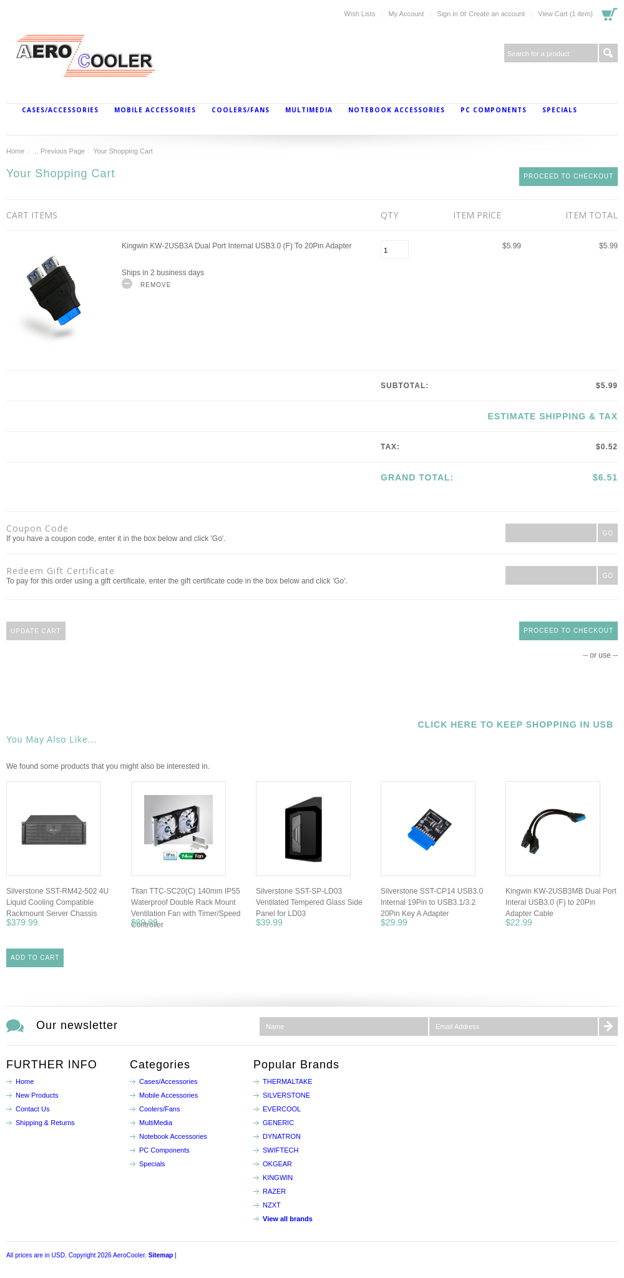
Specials (559, 109)
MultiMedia (309, 109)
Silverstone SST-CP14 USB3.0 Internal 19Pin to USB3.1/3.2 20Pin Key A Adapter (432, 902)
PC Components (494, 109)
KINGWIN (278, 1177)
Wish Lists (359, 13)
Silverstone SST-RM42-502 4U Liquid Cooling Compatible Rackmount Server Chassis (57, 902)
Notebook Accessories (396, 109)
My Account (406, 13)
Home (15, 151)
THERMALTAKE (288, 1081)
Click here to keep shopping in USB (515, 724)
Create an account (497, 13)
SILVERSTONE (286, 1095)
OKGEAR (277, 1164)
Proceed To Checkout (568, 176)
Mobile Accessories (155, 109)
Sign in (447, 13)
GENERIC (278, 1122)
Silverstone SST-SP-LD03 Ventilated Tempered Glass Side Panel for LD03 (309, 902)
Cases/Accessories (60, 109)
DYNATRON (282, 1136)
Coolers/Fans (241, 109)
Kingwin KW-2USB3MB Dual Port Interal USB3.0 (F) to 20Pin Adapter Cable (561, 902)
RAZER (274, 1191)
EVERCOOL (282, 1109)
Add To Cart (35, 957)
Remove (155, 284)
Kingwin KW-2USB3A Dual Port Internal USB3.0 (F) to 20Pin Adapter (236, 245)
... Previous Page (58, 151)
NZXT (272, 1205)
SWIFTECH (280, 1150)
